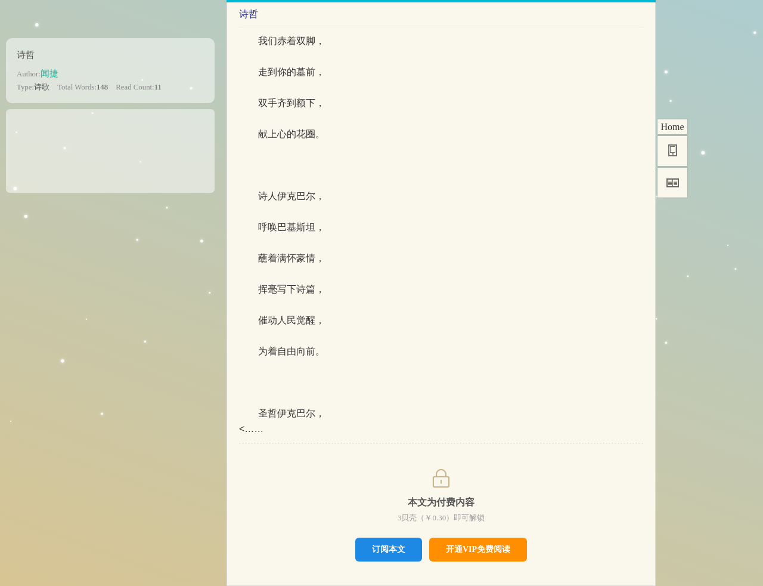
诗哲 (26, 55)
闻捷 (49, 73)
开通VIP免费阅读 (478, 549)
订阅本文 (388, 549)
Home (672, 127)
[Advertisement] (110, 147)
